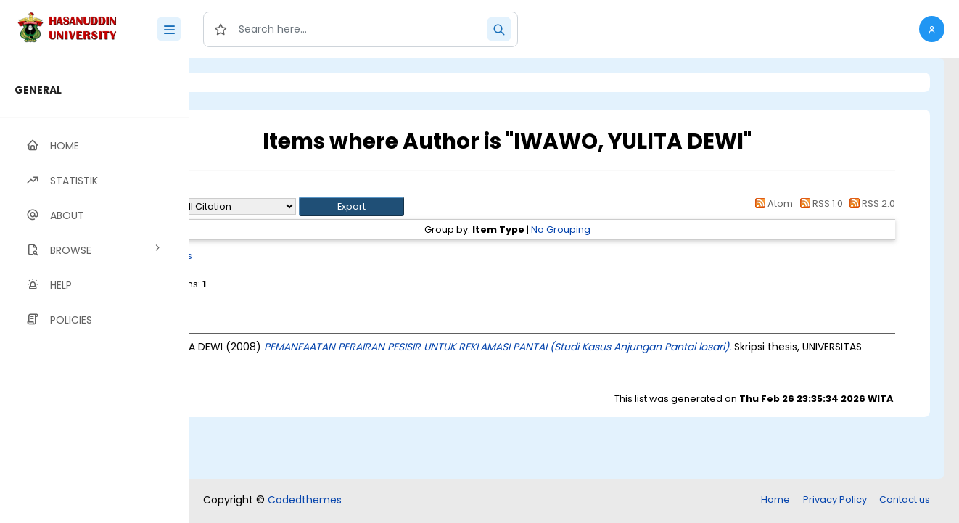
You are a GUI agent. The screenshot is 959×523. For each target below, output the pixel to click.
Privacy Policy (835, 499)
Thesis (295, 256)
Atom (772, 203)
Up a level (267, 190)
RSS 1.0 (818, 203)
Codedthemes (305, 500)
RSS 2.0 (870, 203)
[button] (931, 29)
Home (775, 499)
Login (250, 82)
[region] (94, 290)
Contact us (904, 499)
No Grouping (620, 229)
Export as (259, 206)
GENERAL (38, 90)
